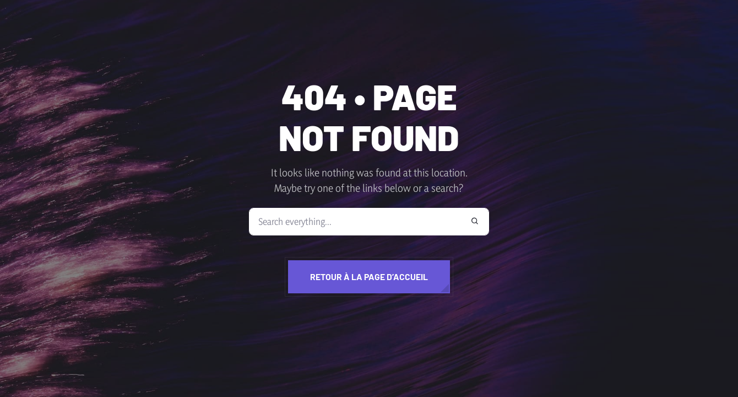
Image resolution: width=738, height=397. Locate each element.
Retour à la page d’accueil (369, 276)
